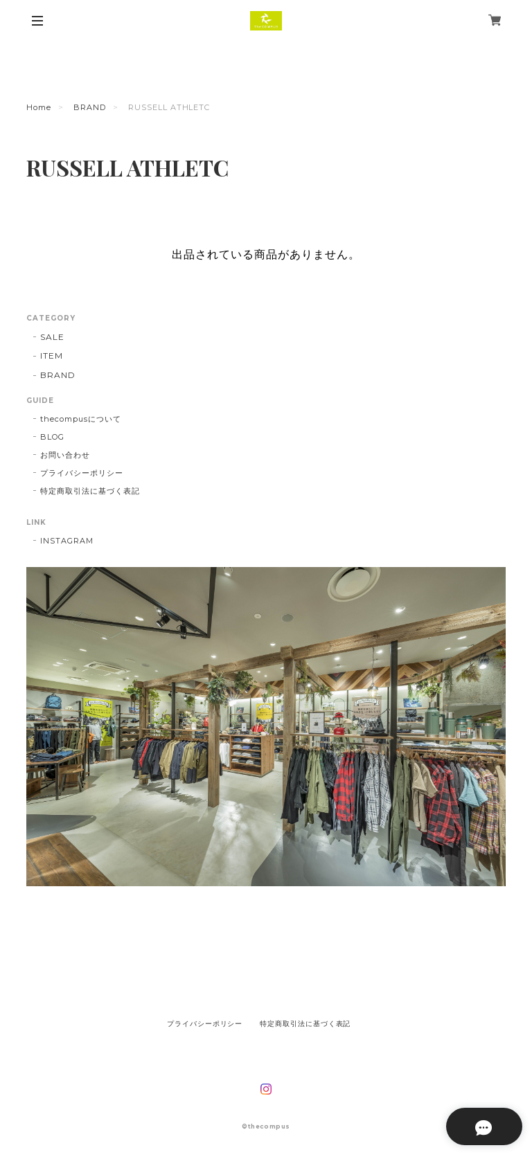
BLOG (52, 437)
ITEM (51, 355)
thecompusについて (80, 419)
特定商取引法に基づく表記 (90, 491)
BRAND (89, 107)
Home (38, 107)
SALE (52, 337)
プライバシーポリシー (81, 473)
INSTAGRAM (67, 541)
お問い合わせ (65, 455)
